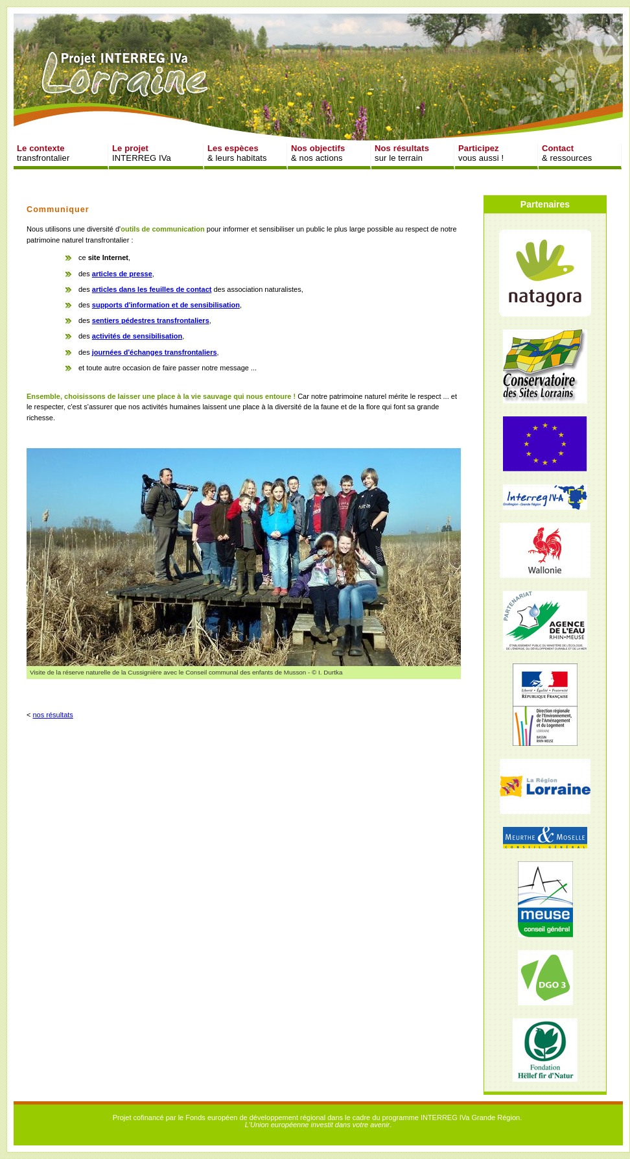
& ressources (567, 153)
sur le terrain (402, 153)
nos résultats (52, 715)
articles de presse (122, 274)
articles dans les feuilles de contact (152, 289)
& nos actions (318, 153)
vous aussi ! (481, 153)
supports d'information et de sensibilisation (166, 305)
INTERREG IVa (141, 153)
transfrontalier (43, 153)
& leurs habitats (237, 153)
